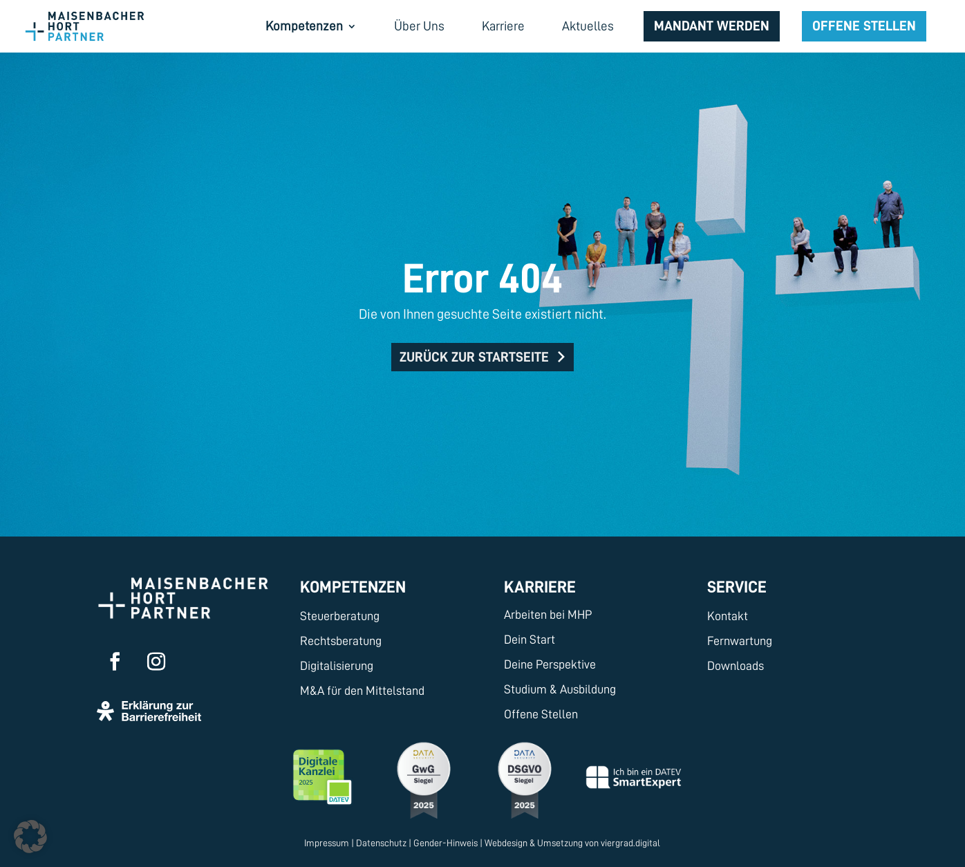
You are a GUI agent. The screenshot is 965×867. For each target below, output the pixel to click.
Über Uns (419, 26)
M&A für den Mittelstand (362, 690)
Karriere (503, 26)
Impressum (326, 843)
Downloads (735, 666)
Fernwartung (739, 641)
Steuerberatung (340, 616)
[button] (30, 836)
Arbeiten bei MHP (548, 614)
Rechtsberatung (341, 641)
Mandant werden (711, 25)
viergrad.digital (630, 843)
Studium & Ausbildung (560, 689)
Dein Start (529, 639)
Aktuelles (588, 26)
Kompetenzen (304, 26)
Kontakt (727, 616)
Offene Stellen (864, 25)
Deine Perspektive (550, 664)
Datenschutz (381, 843)
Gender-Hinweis (445, 843)
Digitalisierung (336, 666)
